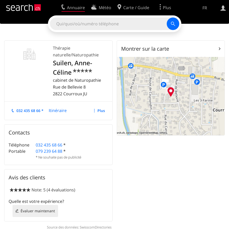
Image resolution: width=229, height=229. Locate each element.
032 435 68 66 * (30, 110)
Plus (101, 110)
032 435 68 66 (49, 145)
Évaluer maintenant (38, 210)
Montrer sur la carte (145, 48)
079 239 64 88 (49, 151)
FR (204, 8)
